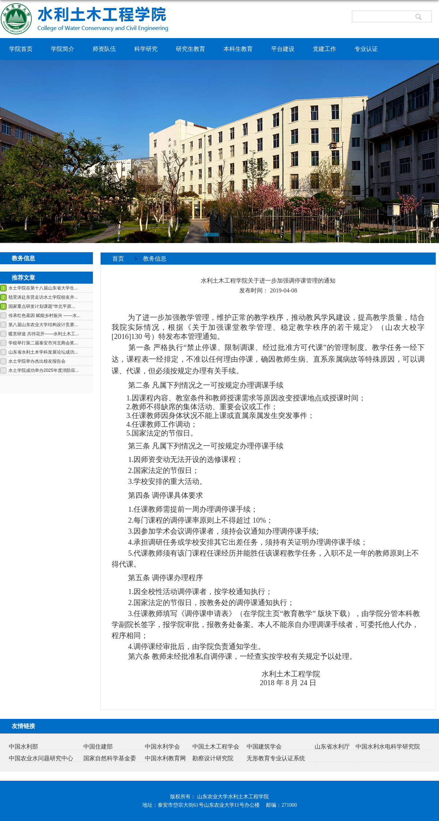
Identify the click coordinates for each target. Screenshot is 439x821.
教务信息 (154, 258)
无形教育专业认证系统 (276, 758)
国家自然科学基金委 (109, 758)
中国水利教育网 (165, 758)
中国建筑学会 (264, 746)
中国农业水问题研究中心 (41, 758)
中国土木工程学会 (215, 746)
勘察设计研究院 (212, 758)
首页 (118, 258)
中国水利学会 (162, 746)
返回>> (422, 270)
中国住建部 (98, 746)
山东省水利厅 (332, 746)
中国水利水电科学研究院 (388, 746)
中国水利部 (23, 746)
